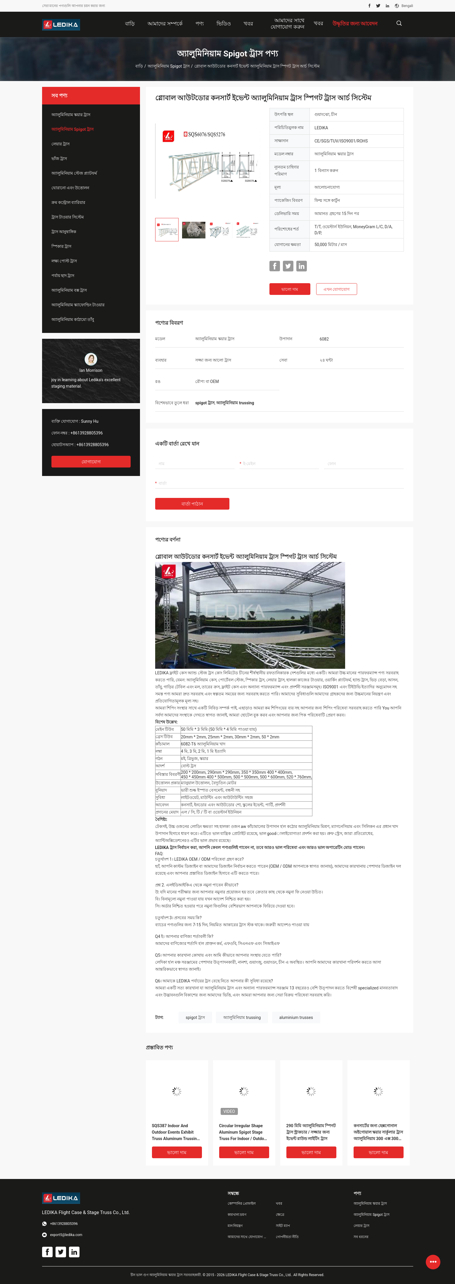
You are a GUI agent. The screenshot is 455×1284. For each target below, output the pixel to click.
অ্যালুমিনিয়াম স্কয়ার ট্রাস (71, 114)
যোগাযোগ (91, 462)
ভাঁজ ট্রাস (59, 158)
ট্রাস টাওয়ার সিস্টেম (67, 217)
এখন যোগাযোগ (336, 289)
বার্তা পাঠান (192, 504)
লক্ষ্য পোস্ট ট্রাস (64, 261)
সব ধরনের (361, 1237)
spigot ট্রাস (195, 1017)
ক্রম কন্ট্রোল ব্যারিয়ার (68, 202)
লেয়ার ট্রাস (60, 144)
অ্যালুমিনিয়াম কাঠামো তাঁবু (72, 319)
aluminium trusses (296, 1017)
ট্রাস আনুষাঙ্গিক (63, 231)
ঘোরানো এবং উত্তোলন (70, 187)
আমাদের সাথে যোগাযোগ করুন (247, 1237)
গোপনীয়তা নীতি (287, 1237)
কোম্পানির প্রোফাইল (242, 1204)
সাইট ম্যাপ (283, 1226)
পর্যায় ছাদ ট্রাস (63, 275)
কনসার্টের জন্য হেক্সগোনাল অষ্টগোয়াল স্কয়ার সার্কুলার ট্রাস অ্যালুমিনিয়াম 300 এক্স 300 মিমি (378, 1132)
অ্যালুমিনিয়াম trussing (242, 1017)
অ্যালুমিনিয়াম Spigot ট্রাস (169, 66)
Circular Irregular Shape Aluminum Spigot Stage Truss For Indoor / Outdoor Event (243, 1132)
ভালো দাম (289, 289)
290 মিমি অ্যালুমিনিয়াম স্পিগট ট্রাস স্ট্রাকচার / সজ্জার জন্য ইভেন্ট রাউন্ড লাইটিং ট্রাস (311, 1132)
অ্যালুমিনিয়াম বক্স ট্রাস (69, 290)
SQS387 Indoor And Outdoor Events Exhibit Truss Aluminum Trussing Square (175, 1132)
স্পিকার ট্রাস (61, 246)
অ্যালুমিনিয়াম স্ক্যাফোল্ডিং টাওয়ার (78, 304)
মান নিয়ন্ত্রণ (235, 1226)
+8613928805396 (86, 433)
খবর (318, 23)
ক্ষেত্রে (280, 1215)
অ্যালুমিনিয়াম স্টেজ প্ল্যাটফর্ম (74, 173)
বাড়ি (139, 66)
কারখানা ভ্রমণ (237, 1215)
